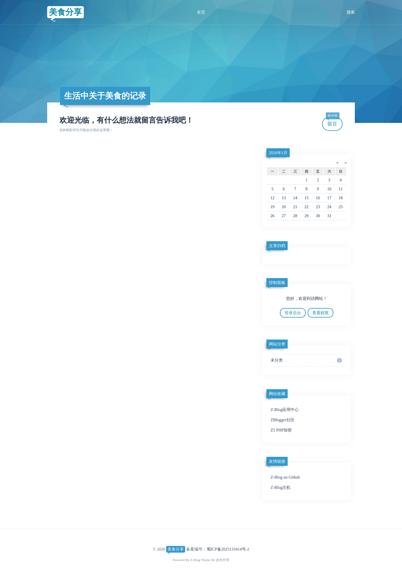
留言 (332, 121)
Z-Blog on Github (285, 477)
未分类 (306, 360)
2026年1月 (278, 153)
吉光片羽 (222, 560)
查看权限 (320, 313)
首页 (201, 12)
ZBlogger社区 (282, 420)
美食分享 (65, 12)
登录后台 (293, 313)
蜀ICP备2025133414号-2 (228, 549)
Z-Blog (195, 560)
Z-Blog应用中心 (284, 409)
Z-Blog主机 (280, 487)
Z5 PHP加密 (281, 430)
